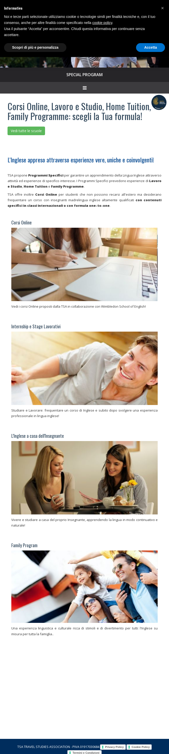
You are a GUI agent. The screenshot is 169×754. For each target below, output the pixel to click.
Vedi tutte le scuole (26, 130)
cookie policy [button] (102, 23)
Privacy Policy (114, 746)
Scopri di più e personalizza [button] (35, 47)
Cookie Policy (141, 746)
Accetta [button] (150, 47)
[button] (162, 8)
